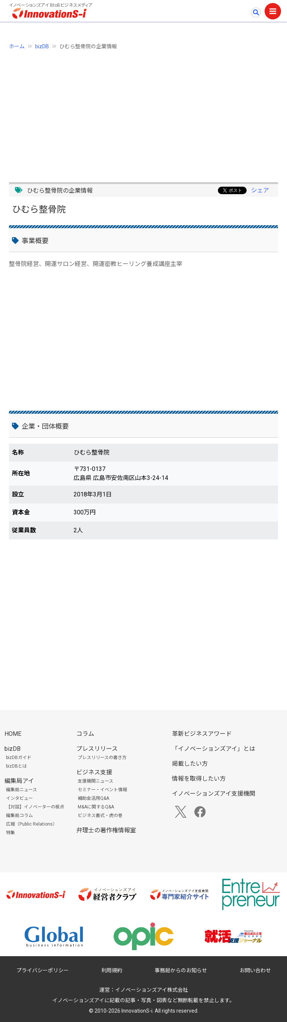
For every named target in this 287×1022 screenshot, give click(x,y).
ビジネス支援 (94, 772)
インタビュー (19, 798)
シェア (260, 190)
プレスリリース (97, 748)
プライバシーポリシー (42, 970)
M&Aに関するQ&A (96, 807)
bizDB (42, 46)
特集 (10, 832)
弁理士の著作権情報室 (106, 830)
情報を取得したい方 (199, 778)
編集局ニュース (21, 789)
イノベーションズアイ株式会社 (151, 990)
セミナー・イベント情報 (102, 789)
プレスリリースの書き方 (102, 757)
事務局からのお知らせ (181, 970)
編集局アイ (19, 780)
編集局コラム (19, 815)
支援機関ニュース (95, 781)
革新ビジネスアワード (202, 733)
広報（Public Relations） (31, 824)
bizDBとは (16, 766)
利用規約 (111, 970)
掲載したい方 (190, 763)
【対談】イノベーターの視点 (35, 807)
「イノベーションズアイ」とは (213, 748)
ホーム (17, 46)
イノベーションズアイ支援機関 (213, 793)
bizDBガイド (18, 757)
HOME (12, 733)
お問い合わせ (255, 970)
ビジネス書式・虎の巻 (100, 815)
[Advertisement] (143, 111)
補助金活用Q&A (93, 798)
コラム (85, 733)
